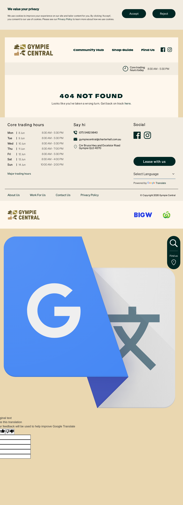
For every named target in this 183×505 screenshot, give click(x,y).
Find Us (148, 50)
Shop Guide (122, 50)
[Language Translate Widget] (154, 174)
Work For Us (38, 195)
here (128, 103)
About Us (14, 195)
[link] (33, 49)
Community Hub (88, 50)
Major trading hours (19, 173)
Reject (164, 13)
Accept (134, 13)
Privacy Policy (65, 19)
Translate (156, 182)
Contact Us (63, 195)
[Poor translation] (9, 432)
